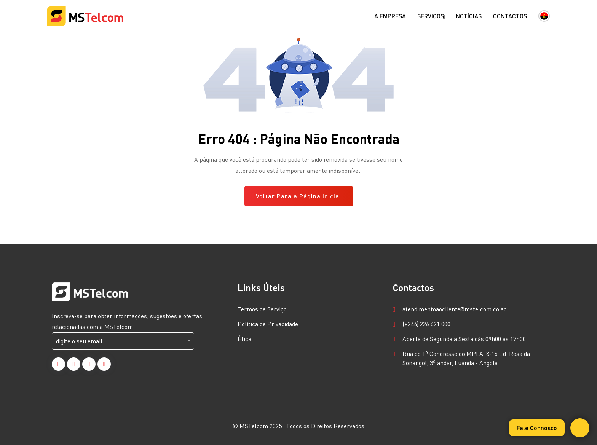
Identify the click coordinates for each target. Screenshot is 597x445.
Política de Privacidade (268, 324)
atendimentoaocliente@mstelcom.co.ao (454, 309)
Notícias (469, 16)
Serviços (430, 16)
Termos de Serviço (262, 309)
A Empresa (390, 16)
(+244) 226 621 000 (426, 324)
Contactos (510, 16)
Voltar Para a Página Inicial (299, 196)
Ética (244, 339)
